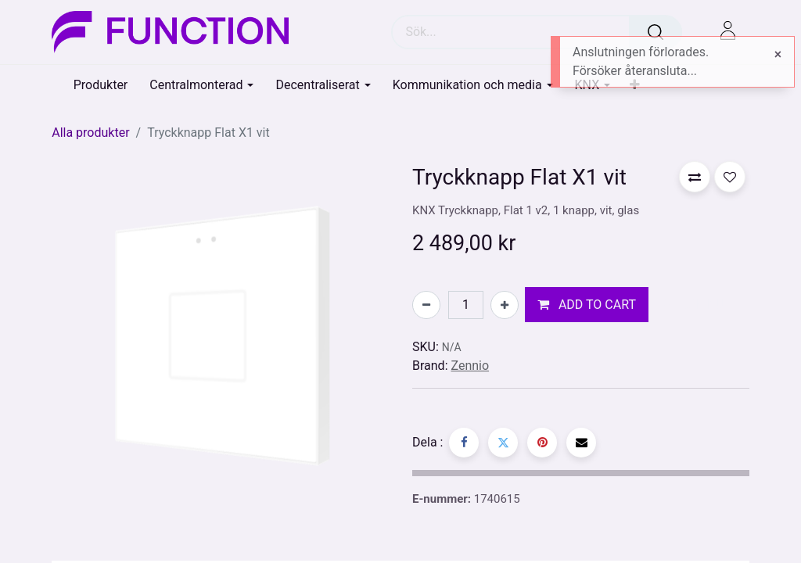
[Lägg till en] (504, 305)
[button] (586, 305)
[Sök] (655, 32)
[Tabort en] (426, 305)
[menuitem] (101, 85)
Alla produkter (90, 132)
